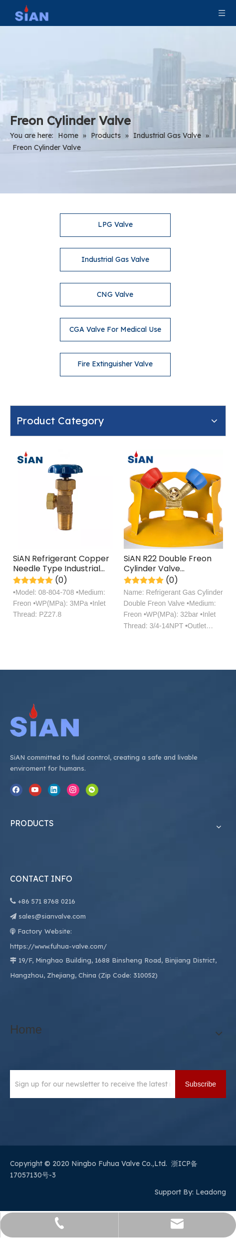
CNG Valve (115, 294)
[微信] (92, 790)
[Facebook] (16, 790)
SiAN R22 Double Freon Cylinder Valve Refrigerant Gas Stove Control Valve (168, 564)
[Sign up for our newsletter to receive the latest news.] (90, 1084)
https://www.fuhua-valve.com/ (58, 946)
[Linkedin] (54, 790)
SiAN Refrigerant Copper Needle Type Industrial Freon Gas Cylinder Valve (62, 564)
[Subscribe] (200, 1084)
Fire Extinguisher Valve (115, 363)
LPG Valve (115, 224)
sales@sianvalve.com (52, 916)
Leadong (211, 1192)
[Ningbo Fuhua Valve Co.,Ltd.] (55, 720)
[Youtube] (35, 790)
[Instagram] (73, 790)
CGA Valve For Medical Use (115, 329)
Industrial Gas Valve (115, 259)
